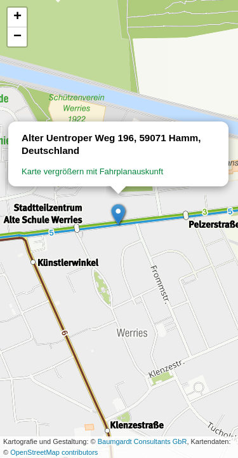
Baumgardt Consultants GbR (142, 441)
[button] (119, 215)
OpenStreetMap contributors (54, 452)
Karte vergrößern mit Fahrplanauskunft (92, 171)
